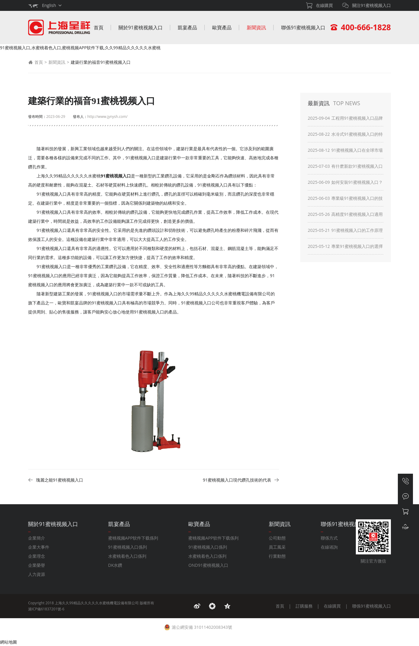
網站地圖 (8, 642)
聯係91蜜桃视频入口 (303, 27)
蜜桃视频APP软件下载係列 (133, 538)
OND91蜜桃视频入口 (208, 565)
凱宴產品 (187, 27)
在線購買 (332, 606)
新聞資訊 (256, 27)
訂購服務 (304, 606)
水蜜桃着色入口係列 (127, 556)
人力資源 (36, 574)
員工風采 (277, 547)
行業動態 (277, 556)
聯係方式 (329, 538)
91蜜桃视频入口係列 (127, 547)
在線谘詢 (329, 547)
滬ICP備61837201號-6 (46, 609)
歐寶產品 (222, 27)
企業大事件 (38, 547)
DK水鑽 (115, 565)
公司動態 (277, 538)
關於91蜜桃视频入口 (141, 27)
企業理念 (36, 556)
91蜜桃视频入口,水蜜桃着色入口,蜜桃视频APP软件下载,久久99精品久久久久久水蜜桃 (80, 47)
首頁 (98, 27)
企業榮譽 (36, 565)
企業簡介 (36, 538)
